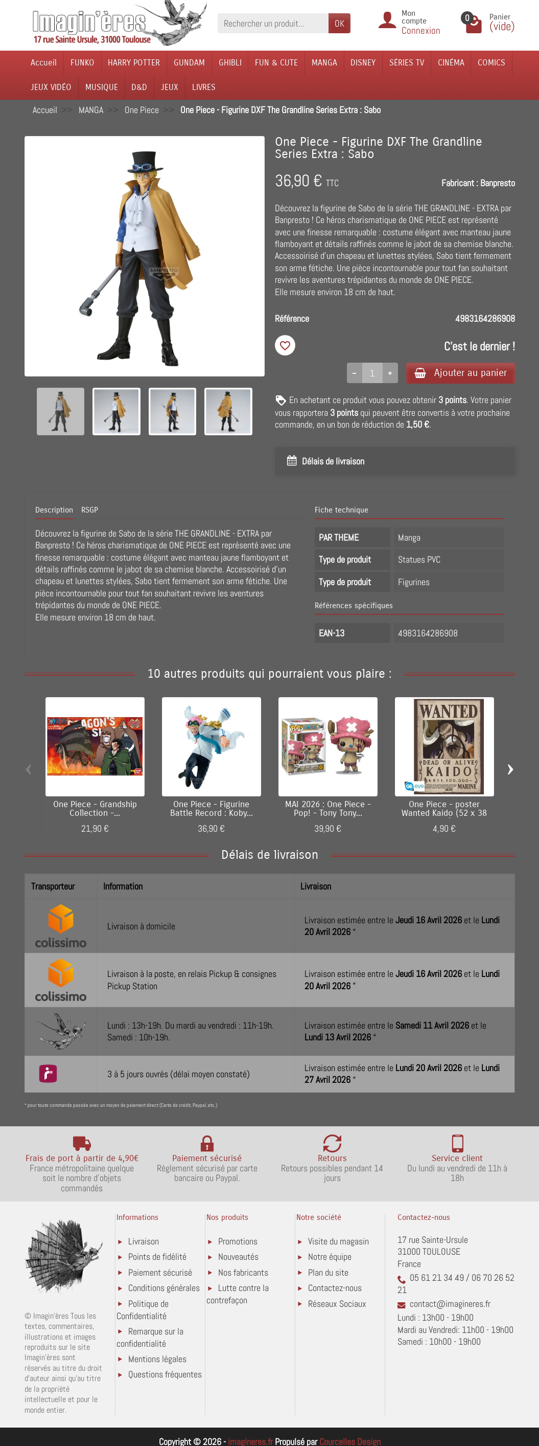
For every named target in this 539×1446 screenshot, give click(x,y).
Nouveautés (238, 1256)
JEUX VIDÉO (51, 87)
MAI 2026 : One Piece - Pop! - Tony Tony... (328, 808)
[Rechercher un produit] (273, 23)
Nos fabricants (243, 1272)
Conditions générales (164, 1288)
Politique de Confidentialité (142, 1310)
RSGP (89, 510)
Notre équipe (329, 1256)
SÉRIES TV (406, 63)
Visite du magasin (338, 1241)
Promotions (237, 1241)
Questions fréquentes (165, 1374)
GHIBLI (230, 63)
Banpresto (497, 183)
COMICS (491, 63)
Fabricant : (459, 183)
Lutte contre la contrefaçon (237, 1294)
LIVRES (204, 87)
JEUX (169, 87)
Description (54, 510)
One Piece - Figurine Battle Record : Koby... (211, 808)
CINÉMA (451, 63)
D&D (139, 87)
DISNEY (363, 63)
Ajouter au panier (460, 373)
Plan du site (328, 1272)
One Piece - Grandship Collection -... (95, 808)
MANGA (324, 63)
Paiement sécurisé (160, 1272)
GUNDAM (189, 63)
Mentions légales (157, 1359)
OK (339, 23)
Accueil (44, 63)
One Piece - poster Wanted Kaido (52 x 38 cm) (444, 813)
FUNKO (83, 63)
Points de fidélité (157, 1256)
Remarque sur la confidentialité (149, 1337)
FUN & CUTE (276, 63)
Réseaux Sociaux (337, 1303)
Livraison (143, 1241)
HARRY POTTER (134, 63)
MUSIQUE (101, 87)
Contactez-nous (335, 1288)
